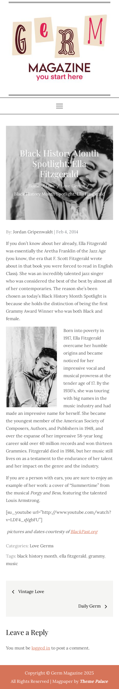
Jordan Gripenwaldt (33, 231)
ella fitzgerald (72, 556)
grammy (96, 556)
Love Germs (41, 545)
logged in (41, 648)
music (12, 563)
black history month (37, 556)
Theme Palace (94, 681)
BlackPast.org (83, 531)
